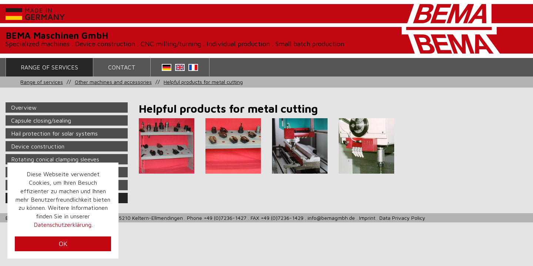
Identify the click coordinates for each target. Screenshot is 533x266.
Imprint (367, 218)
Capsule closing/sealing (41, 120)
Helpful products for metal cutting (203, 82)
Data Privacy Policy (402, 218)
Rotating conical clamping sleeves (55, 159)
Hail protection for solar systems (54, 133)
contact (121, 67)
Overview (24, 107)
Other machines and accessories (113, 82)
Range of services (49, 67)
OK (63, 244)
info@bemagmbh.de (331, 218)
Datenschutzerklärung (62, 224)
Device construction (37, 146)
